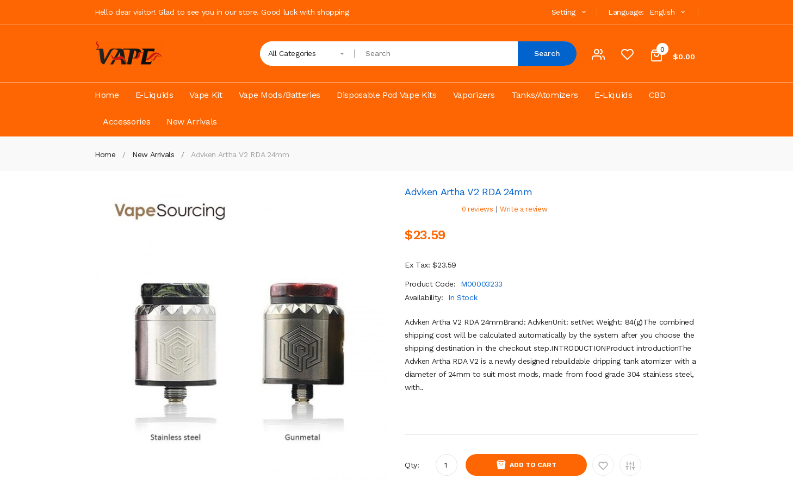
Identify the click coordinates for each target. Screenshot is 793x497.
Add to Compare (630, 465)
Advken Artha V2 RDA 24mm (240, 154)
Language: (626, 12)
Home (105, 154)
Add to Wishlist (603, 465)
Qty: (412, 465)
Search (547, 53)
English (668, 12)
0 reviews (477, 209)
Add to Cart (533, 465)
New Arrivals (153, 154)
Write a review (523, 209)
